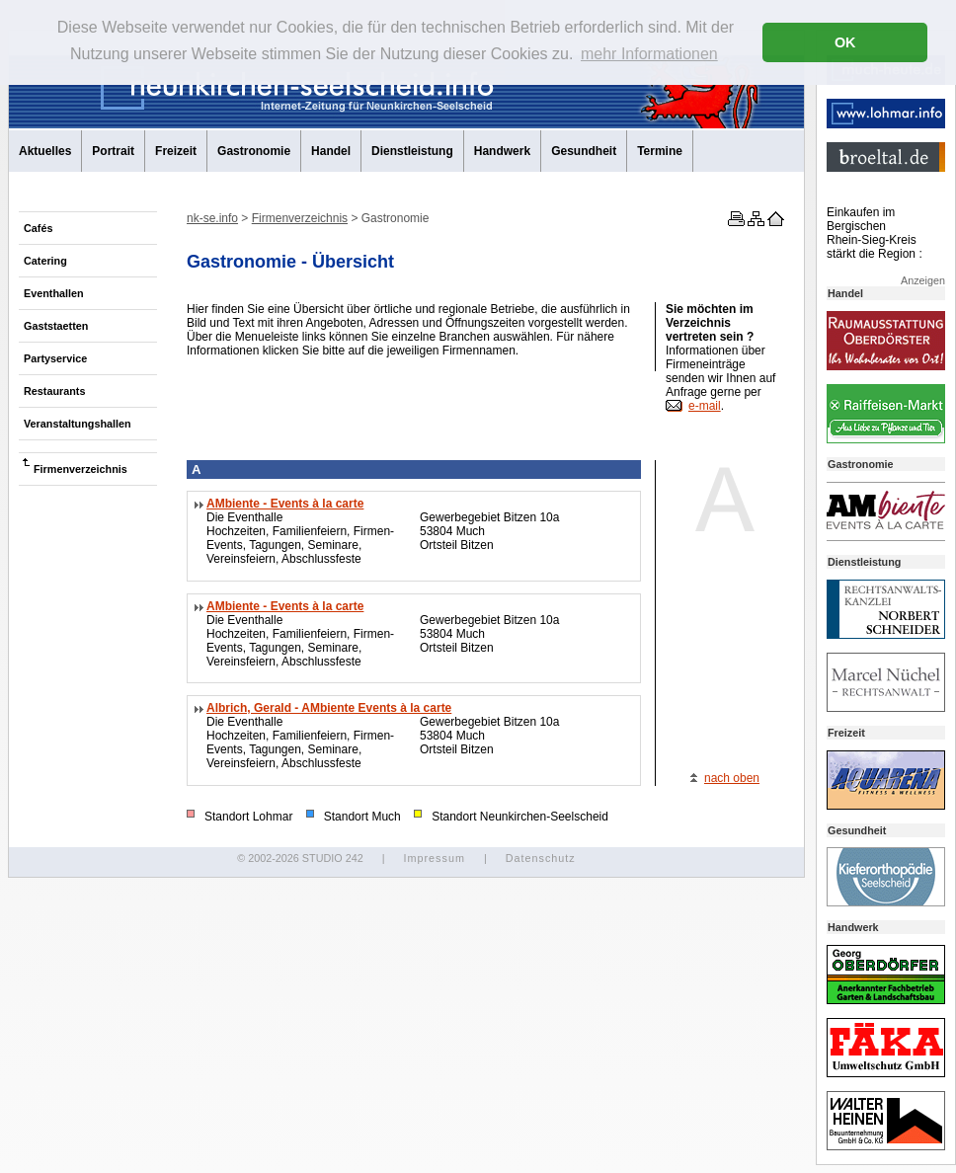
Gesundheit (583, 151)
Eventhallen (54, 293)
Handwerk (502, 151)
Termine (659, 151)
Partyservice (55, 358)
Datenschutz (541, 858)
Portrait (113, 151)
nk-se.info (212, 218)
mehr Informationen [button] (649, 53)
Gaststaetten (56, 326)
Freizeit (176, 151)
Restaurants (54, 391)
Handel (331, 151)
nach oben (731, 778)
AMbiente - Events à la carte (284, 503)
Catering (45, 261)
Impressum (433, 858)
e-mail (704, 406)
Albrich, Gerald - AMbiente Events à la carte (328, 708)
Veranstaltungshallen (77, 424)
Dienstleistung (412, 151)
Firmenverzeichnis (80, 469)
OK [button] (845, 42)
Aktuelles (45, 151)
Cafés (38, 228)
